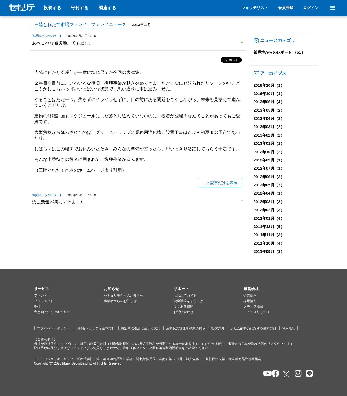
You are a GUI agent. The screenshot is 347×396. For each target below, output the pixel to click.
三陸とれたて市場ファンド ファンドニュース (80, 24)
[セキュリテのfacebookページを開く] (274, 374)
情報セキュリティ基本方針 (95, 328)
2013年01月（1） (269, 143)
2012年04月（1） (269, 193)
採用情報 (250, 301)
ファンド (40, 295)
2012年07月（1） (269, 168)
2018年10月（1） (269, 85)
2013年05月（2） (269, 110)
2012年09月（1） (269, 160)
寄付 (37, 306)
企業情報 (250, 295)
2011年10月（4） (269, 243)
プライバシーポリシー (53, 328)
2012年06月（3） (269, 177)
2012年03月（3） (269, 202)
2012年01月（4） (269, 218)
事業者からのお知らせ (120, 301)
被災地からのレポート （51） (279, 52)
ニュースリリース (256, 312)
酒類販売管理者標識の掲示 (185, 328)
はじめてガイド (185, 295)
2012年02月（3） (269, 210)
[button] (69, 289)
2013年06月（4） (269, 102)
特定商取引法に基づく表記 (140, 328)
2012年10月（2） (269, 152)
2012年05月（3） (269, 185)
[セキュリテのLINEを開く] (308, 374)
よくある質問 (183, 306)
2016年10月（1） (269, 93)
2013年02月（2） (269, 135)
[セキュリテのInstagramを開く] (297, 374)
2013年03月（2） (269, 127)
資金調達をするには (188, 301)
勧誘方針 (218, 328)
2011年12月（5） (269, 226)
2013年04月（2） (269, 118)
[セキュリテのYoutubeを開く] (265, 374)
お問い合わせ (183, 312)
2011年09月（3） (269, 251)
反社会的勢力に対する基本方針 (253, 328)
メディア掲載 (253, 306)
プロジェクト (44, 301)
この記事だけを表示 (220, 183)
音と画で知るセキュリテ (52, 312)
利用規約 (288, 328)
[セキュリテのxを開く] (286, 374)
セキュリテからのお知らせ (123, 295)
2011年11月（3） (269, 235)
